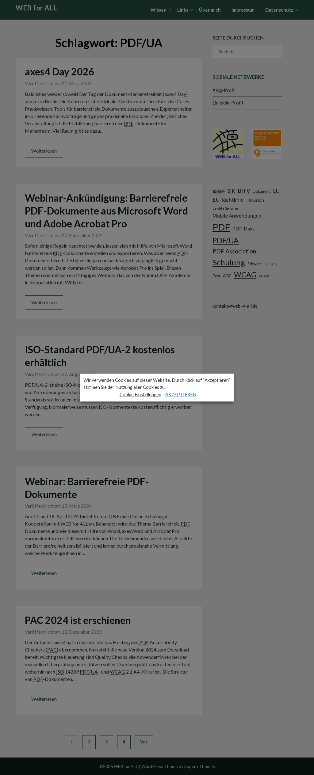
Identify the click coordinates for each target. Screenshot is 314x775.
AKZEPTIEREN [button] (180, 394)
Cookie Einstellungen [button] (140, 394)
